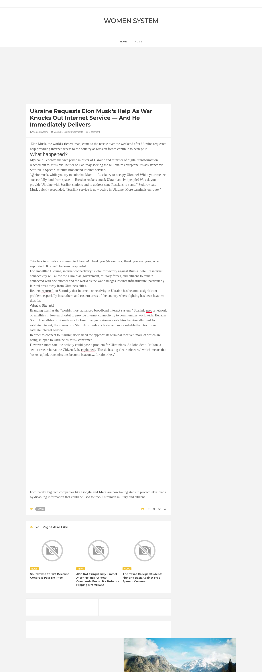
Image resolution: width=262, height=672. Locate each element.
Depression (212, 454)
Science (185, 485)
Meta (102, 492)
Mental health (220, 472)
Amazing (185, 448)
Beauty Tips (213, 448)
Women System (131, 21)
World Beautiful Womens (194, 491)
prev (180, 233)
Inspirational (187, 472)
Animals (198, 448)
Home (138, 41)
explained (88, 350)
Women (210, 485)
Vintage (198, 485)
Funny (219, 460)
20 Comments (76, 132)
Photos (206, 479)
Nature (184, 479)
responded (79, 266)
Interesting (203, 472)
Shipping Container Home (197, 412)
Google (86, 492)
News (41, 509)
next (183, 233)
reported (47, 291)
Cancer (184, 454)
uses (149, 310)
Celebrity (197, 454)
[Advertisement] (98, 76)
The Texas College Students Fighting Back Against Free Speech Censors (142, 577)
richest (68, 144)
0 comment (93, 132)
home (123, 41)
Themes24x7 (141, 665)
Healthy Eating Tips (191, 466)
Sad (216, 479)
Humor (208, 466)
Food (209, 460)
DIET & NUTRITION (191, 460)
